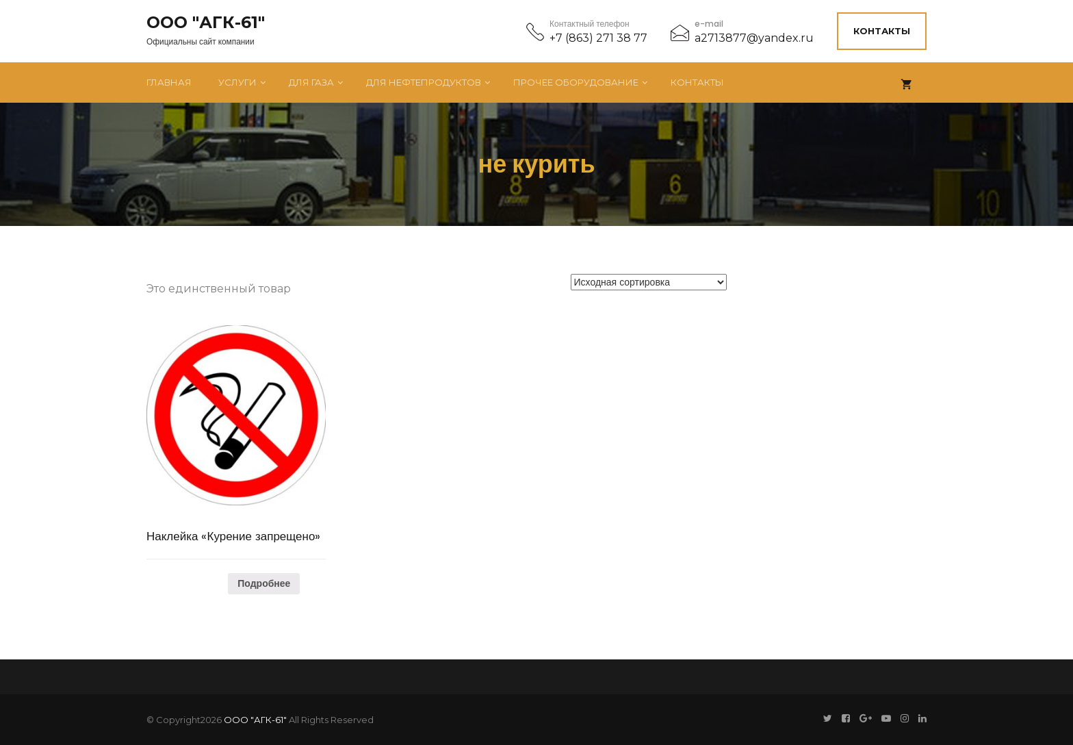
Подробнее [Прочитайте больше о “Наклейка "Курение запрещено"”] (263, 583)
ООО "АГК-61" (205, 22)
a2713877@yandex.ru (754, 38)
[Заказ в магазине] (649, 282)
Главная (169, 82)
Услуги (237, 82)
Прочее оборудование (575, 82)
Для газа (311, 82)
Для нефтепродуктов (423, 82)
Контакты (881, 30)
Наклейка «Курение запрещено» (233, 536)
